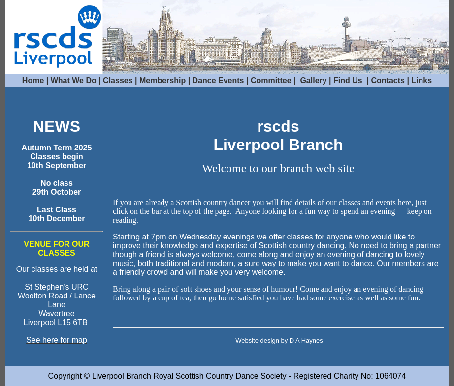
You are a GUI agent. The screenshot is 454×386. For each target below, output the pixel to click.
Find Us (347, 80)
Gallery (313, 80)
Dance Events (218, 80)
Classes (118, 80)
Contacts (388, 80)
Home (33, 80)
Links (421, 80)
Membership (162, 80)
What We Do (74, 80)
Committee (271, 80)
